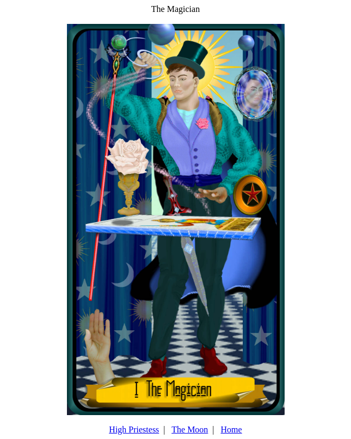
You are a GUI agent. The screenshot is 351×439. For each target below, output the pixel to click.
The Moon (189, 429)
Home (231, 429)
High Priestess (134, 429)
